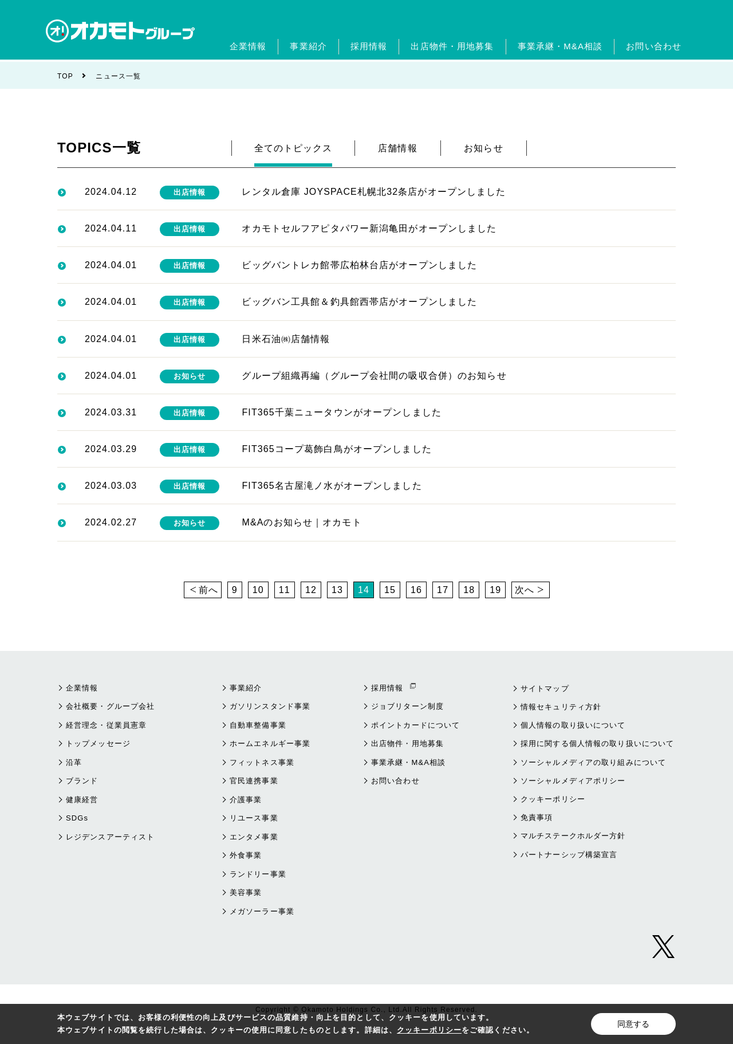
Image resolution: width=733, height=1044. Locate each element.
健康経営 (82, 799)
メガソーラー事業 (262, 911)
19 (495, 590)
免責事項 (537, 817)
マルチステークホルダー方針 (573, 835)
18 (469, 590)
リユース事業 (254, 818)
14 (363, 590)
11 (284, 590)
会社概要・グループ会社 (110, 706)
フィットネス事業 (262, 762)
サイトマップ (545, 688)
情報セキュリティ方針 (561, 706)
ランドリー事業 (258, 874)
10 (258, 590)
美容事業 (246, 892)
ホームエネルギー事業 (270, 743)
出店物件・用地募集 (407, 743)
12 (311, 590)
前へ (208, 590)
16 (416, 590)
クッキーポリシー (553, 799)
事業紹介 (246, 688)
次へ (524, 590)
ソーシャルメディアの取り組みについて (593, 762)
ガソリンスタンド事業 (270, 706)
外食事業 (246, 855)
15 (390, 590)
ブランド (82, 780)
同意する (633, 1024)
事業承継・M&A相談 (408, 762)
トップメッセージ (98, 743)
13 (337, 590)
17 (442, 590)
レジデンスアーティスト (110, 837)
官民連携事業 (254, 780)
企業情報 (82, 688)
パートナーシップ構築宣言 (569, 854)
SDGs (77, 818)
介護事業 (246, 799)
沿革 (74, 762)
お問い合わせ (395, 780)
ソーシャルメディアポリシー (573, 780)
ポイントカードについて (415, 725)
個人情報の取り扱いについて (573, 725)
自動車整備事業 (258, 725)
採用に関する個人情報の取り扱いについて (597, 743)
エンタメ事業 (254, 837)
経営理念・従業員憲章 (106, 725)
